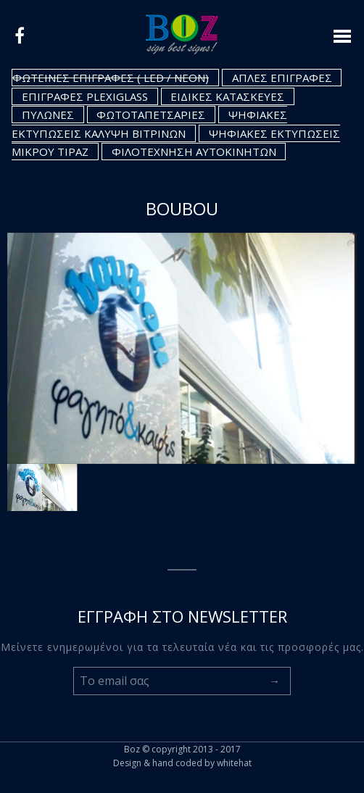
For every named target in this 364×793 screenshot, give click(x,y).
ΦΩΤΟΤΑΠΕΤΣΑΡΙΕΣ (150, 114)
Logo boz (182, 34)
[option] (182, 349)
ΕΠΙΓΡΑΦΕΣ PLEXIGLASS (85, 96)
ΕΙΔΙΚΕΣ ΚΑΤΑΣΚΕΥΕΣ (227, 96)
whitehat (234, 763)
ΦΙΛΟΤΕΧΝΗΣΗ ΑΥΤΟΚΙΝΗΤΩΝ (194, 151)
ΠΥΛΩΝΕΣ (48, 114)
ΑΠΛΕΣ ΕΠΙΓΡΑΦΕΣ (282, 77)
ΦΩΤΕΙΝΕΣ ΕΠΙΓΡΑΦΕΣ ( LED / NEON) (110, 77)
